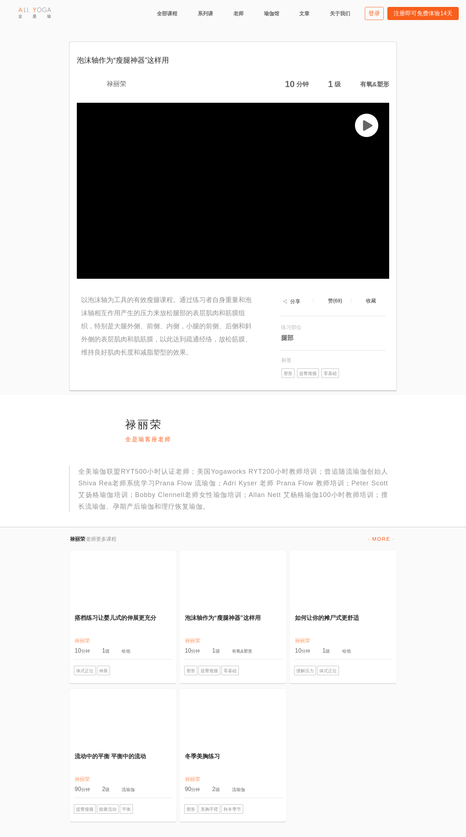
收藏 (371, 301)
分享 (295, 301)
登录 (374, 13)
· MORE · (381, 539)
